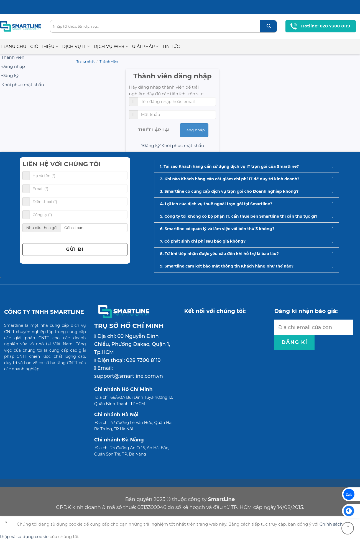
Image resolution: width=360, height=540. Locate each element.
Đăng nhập (194, 130)
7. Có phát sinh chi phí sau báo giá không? (203, 241)
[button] (246, 166)
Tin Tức (171, 46)
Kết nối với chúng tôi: (215, 311)
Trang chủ (13, 46)
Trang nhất (85, 61)
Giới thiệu (44, 46)
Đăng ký (150, 145)
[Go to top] (347, 528)
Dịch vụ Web (111, 46)
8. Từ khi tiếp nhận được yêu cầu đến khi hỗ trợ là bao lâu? (219, 253)
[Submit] (268, 26)
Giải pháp (145, 46)
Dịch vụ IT (76, 46)
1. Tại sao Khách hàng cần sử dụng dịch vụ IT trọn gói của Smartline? (229, 166)
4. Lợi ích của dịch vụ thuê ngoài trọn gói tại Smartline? (216, 203)
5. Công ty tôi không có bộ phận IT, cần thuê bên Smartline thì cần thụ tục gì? (238, 216)
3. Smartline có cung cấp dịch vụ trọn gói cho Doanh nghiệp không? (229, 191)
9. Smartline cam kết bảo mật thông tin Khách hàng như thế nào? (226, 266)
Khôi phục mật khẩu (182, 145)
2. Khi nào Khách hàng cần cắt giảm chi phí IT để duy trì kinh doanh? (229, 178)
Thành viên (108, 61)
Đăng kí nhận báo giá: (306, 311)
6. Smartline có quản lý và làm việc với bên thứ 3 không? (217, 228)
